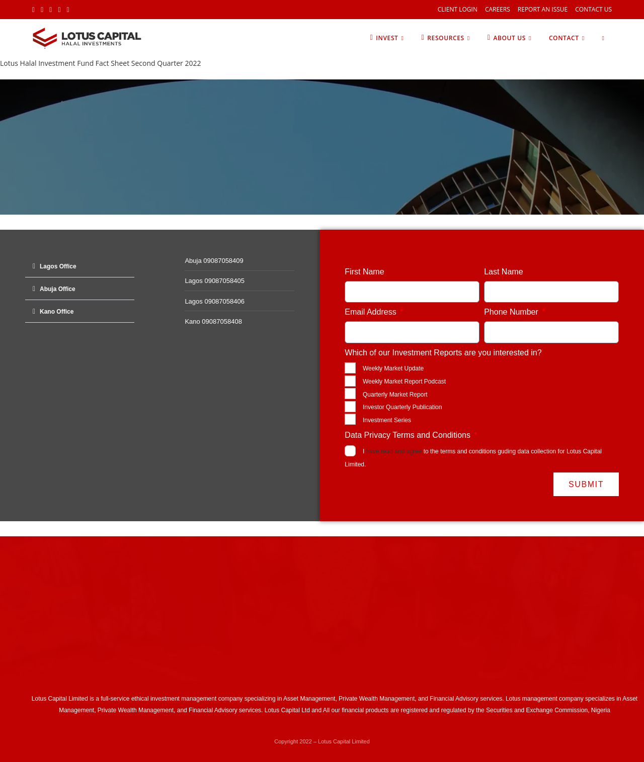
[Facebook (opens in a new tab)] (42, 10)
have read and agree (394, 451)
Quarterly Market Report (395, 394)
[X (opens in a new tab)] (35, 10)
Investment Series (387, 420)
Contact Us (593, 9)
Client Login (457, 9)
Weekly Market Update (393, 368)
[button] (79, 266)
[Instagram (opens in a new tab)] (50, 10)
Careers (497, 9)
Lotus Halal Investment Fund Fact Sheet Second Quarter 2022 (100, 63)
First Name (364, 271)
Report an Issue (543, 9)
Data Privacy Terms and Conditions (408, 435)
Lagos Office (58, 266)
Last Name (503, 271)
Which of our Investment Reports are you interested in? (443, 352)
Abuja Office (57, 289)
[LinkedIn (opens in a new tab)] (59, 10)
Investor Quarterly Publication (402, 407)
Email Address (371, 312)
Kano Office (56, 311)
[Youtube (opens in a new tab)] (68, 10)
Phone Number (512, 312)
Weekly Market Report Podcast (404, 381)
